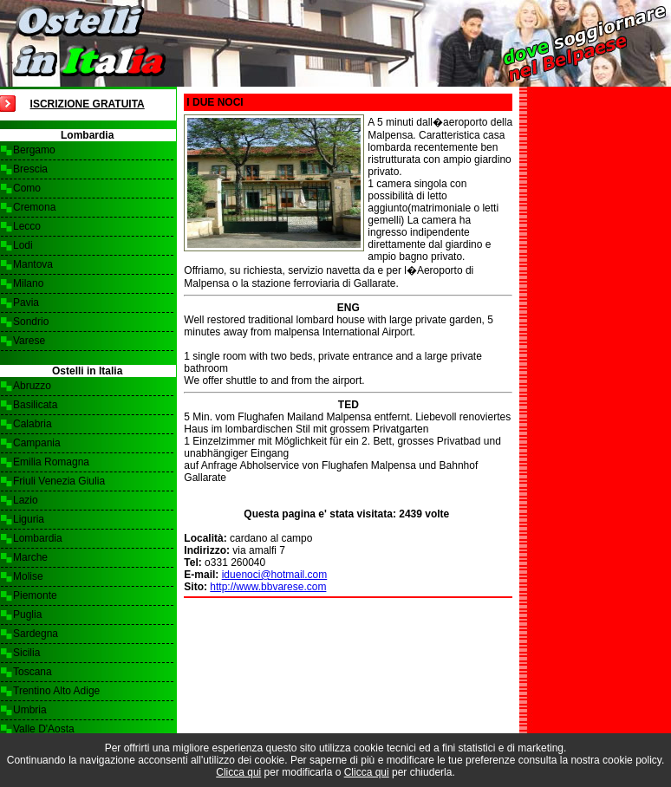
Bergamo (34, 150)
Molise (28, 576)
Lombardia (37, 538)
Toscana (32, 672)
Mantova (33, 264)
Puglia (27, 614)
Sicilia (26, 653)
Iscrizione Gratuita (87, 104)
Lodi (23, 245)
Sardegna (35, 634)
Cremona (34, 207)
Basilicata (35, 405)
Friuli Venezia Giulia (59, 481)
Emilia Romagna (51, 462)
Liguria (28, 519)
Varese (29, 341)
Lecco (27, 226)
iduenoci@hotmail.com (275, 575)
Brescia (30, 169)
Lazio (25, 500)
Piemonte (35, 595)
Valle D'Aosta (44, 729)
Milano (28, 283)
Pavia (26, 302)
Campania (37, 443)
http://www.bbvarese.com (268, 587)
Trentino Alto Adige (56, 691)
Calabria (32, 424)
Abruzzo (32, 386)
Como (27, 188)
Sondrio (31, 321)
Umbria (30, 710)
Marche (30, 557)
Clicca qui (238, 772)
